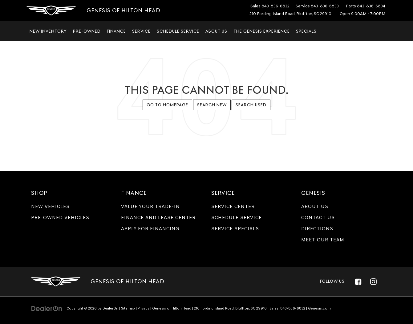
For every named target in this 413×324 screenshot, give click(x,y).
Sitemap (128, 308)
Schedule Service (178, 31)
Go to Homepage (167, 104)
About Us (314, 206)
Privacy (143, 308)
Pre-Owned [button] (87, 31)
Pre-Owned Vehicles (60, 217)
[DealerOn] (47, 308)
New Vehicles (50, 206)
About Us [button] (216, 31)
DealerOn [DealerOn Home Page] (110, 308)
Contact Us (318, 217)
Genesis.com (319, 308)
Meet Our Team (322, 240)
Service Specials (235, 229)
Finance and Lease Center (158, 217)
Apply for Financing (150, 229)
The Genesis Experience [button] (261, 31)
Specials (306, 31)
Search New (212, 104)
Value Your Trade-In (150, 206)
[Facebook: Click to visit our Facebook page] (358, 281)
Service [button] (141, 31)
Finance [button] (116, 31)
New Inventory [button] (48, 31)
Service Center (233, 206)
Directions (317, 229)
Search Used (251, 104)
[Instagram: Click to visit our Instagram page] (373, 281)
